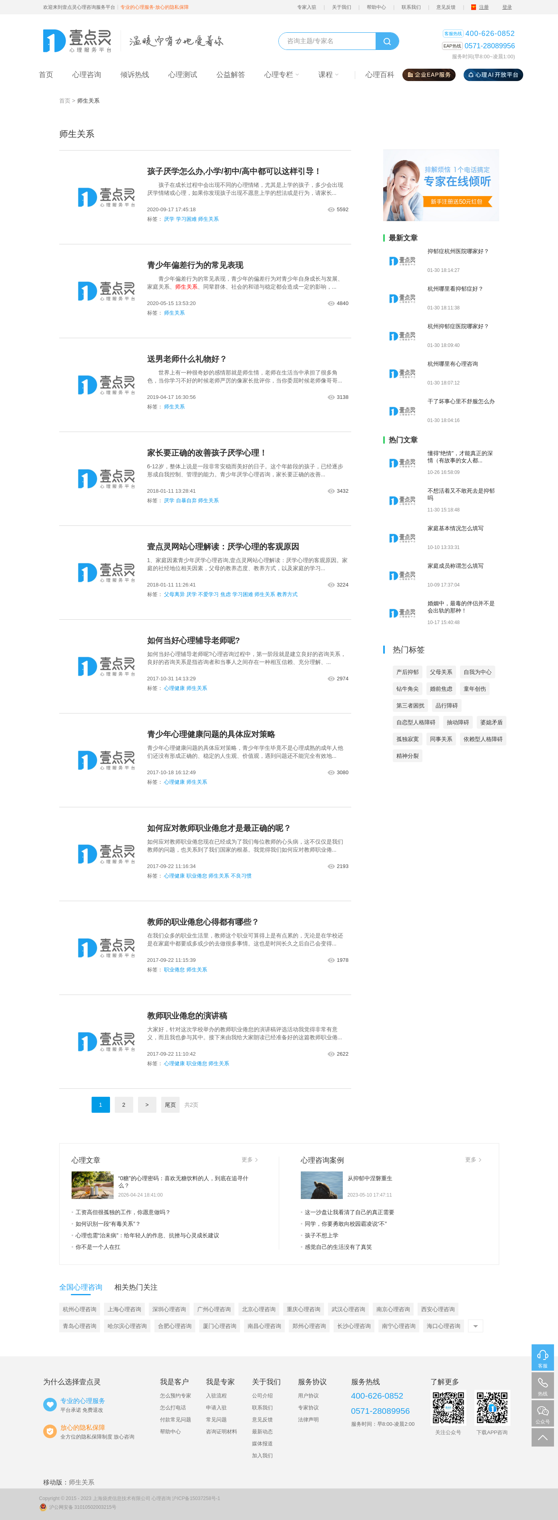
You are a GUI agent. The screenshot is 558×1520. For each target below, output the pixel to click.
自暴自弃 (186, 500)
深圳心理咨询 (169, 1309)
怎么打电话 (173, 1408)
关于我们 (341, 7)
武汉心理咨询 (348, 1309)
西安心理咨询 (438, 1309)
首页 (64, 100)
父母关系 (441, 672)
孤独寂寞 (407, 739)
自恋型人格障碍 (416, 722)
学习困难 (186, 219)
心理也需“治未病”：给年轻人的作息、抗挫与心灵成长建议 (145, 1235)
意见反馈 (446, 7)
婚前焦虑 (441, 689)
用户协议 (308, 1396)
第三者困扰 (410, 705)
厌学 (169, 219)
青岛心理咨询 (79, 1326)
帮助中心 (376, 7)
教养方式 (287, 594)
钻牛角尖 (407, 689)
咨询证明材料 (221, 1432)
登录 (507, 7)
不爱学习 (208, 594)
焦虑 (225, 594)
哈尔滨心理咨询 (127, 1326)
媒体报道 (262, 1444)
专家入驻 (306, 7)
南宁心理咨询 (399, 1326)
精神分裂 (407, 756)
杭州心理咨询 (79, 1309)
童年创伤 (475, 689)
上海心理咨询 (124, 1309)
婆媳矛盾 (491, 722)
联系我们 (411, 7)
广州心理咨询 (214, 1309)
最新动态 (262, 1432)
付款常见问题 (175, 1420)
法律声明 (308, 1420)
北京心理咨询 (259, 1309)
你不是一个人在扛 (96, 1247)
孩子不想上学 (319, 1235)
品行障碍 (447, 705)
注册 (484, 7)
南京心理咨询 (393, 1309)
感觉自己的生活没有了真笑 (336, 1247)
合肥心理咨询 (175, 1326)
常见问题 (216, 1420)
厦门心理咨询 (219, 1326)
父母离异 (174, 594)
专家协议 (308, 1408)
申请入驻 (216, 1408)
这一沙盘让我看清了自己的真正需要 (347, 1212)
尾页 (170, 1105)
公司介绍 (262, 1396)
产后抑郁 (407, 672)
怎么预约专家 (175, 1396)
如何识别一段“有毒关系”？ (106, 1224)
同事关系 (441, 739)
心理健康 (174, 688)
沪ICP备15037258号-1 (196, 1498)
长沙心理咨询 (354, 1326)
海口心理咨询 (443, 1326)
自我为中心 (478, 672)
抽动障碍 (458, 722)
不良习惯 (241, 876)
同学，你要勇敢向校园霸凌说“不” (344, 1224)
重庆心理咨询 (303, 1309)
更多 (250, 1159)
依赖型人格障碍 (483, 739)
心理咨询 (161, 1498)
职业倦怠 (196, 876)
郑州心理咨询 (309, 1326)
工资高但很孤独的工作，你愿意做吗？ (121, 1212)
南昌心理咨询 (264, 1326)
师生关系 (208, 219)
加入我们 (262, 1456)
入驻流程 (216, 1396)
